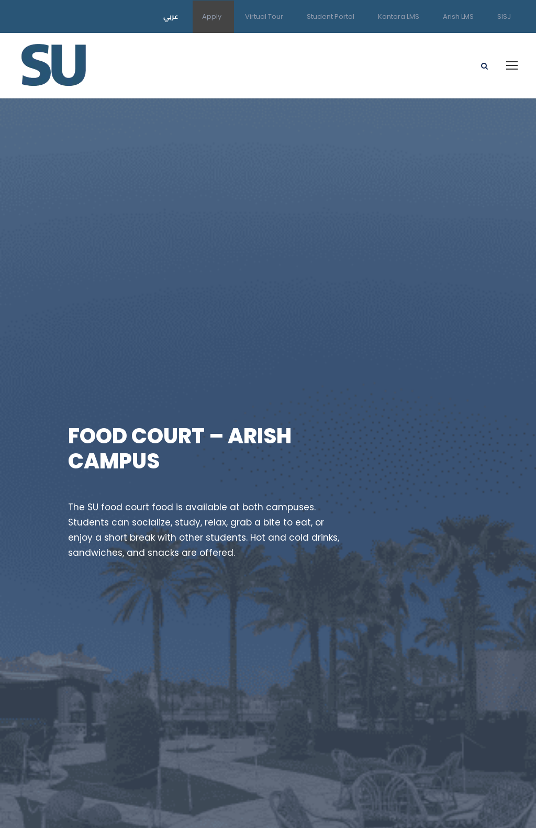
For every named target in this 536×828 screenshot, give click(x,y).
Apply (211, 16)
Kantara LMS (398, 16)
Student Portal (330, 16)
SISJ (504, 16)
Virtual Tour (264, 16)
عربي (170, 16)
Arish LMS (458, 16)
